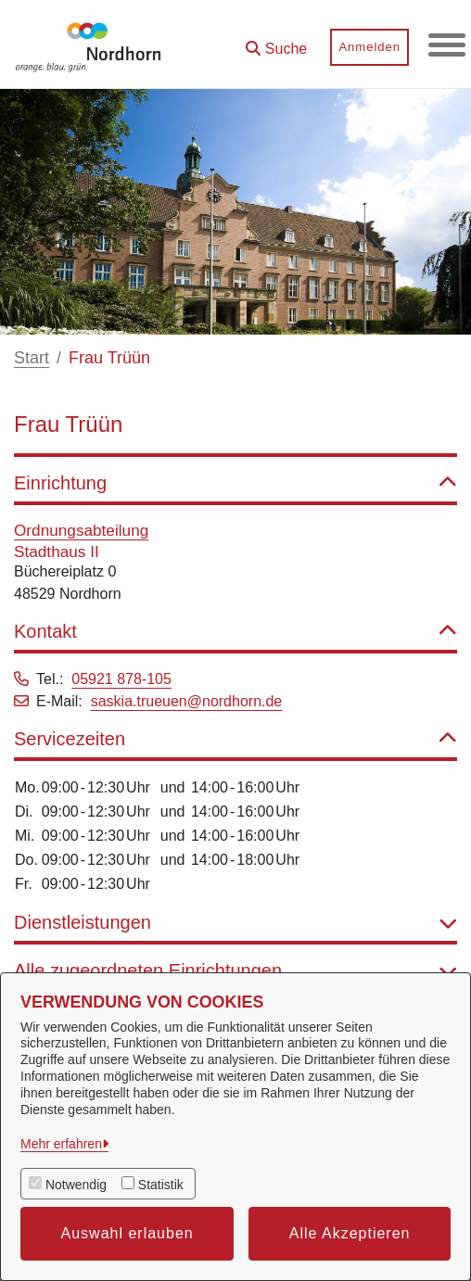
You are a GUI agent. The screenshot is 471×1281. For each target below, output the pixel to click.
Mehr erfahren (61, 1143)
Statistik (161, 1184)
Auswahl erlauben (127, 1233)
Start (31, 358)
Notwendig (76, 1184)
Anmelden (369, 47)
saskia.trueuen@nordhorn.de (187, 701)
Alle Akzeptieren (350, 1233)
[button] (276, 42)
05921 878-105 (121, 679)
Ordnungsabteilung (81, 530)
